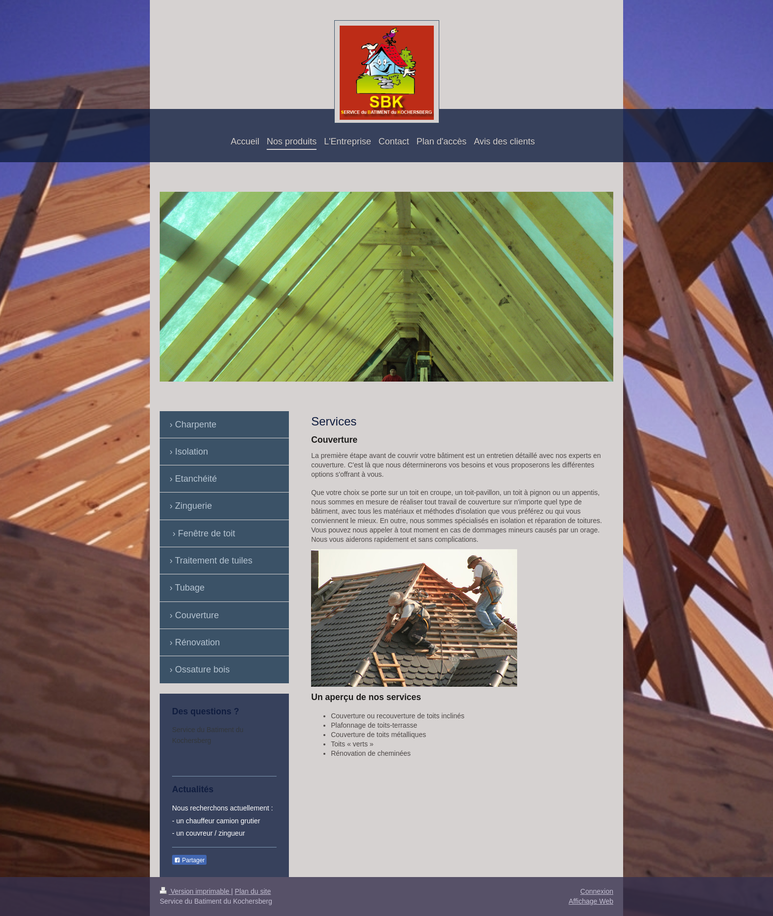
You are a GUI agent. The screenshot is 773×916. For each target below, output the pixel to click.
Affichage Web (590, 901)
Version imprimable (195, 891)
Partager (189, 860)
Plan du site (253, 891)
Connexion (596, 891)
